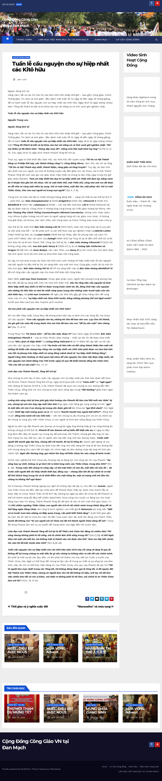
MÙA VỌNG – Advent (57, 650)
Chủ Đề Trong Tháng (21, 57)
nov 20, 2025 (136, 718)
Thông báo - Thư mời (16, 705)
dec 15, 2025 (58, 718)
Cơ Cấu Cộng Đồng (128, 39)
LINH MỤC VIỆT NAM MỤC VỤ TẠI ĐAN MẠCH (63, 39)
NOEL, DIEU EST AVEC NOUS (20, 650)
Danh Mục (102, 39)
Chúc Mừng (91, 705)
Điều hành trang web (149, 767)
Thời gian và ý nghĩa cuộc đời (28, 606)
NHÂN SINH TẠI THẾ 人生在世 (98, 650)
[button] (156, 39)
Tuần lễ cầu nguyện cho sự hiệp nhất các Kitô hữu (60, 66)
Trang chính (24, 39)
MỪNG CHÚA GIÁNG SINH (96, 710)
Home (104, 767)
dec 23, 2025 (18, 718)
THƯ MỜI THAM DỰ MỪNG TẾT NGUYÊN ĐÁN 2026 (20, 714)
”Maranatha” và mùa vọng (95, 606)
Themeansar (55, 769)
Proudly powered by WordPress (16, 769)
